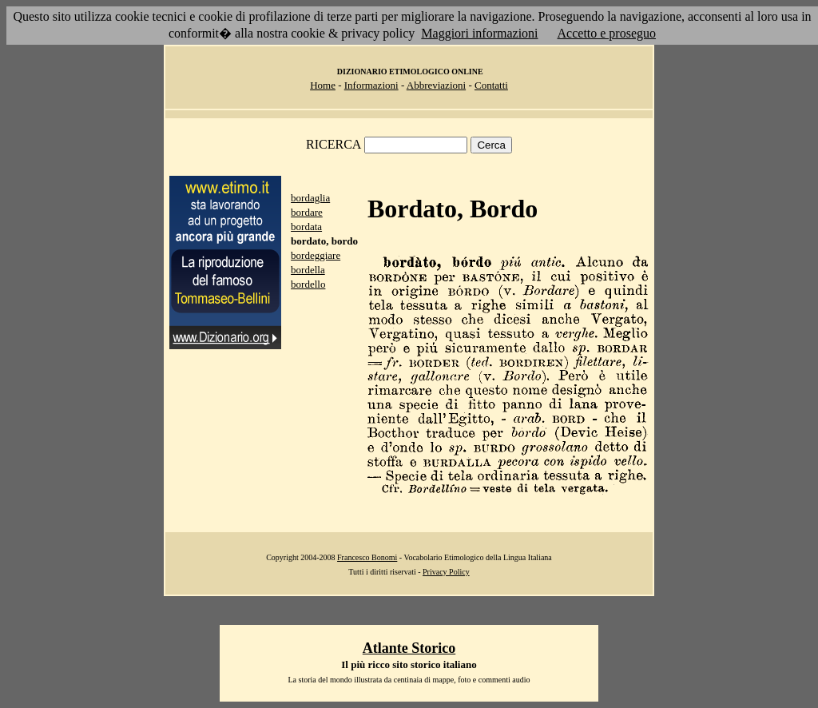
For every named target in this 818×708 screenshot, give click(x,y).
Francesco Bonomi (367, 557)
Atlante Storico (409, 648)
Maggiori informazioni (479, 33)
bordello (308, 284)
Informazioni (371, 85)
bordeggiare (315, 255)
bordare (307, 212)
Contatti (491, 85)
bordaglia (310, 198)
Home (323, 85)
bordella (308, 270)
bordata (306, 227)
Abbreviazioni (436, 85)
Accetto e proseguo (607, 33)
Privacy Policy (446, 571)
